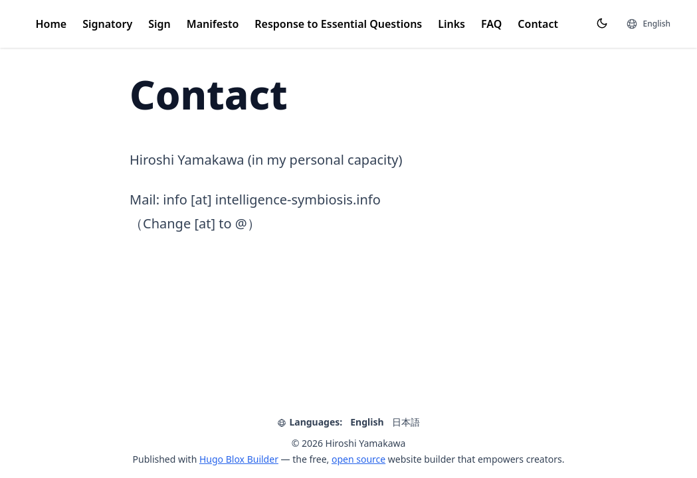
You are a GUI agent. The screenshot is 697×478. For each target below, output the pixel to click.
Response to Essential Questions (338, 24)
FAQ (491, 24)
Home (51, 24)
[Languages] (648, 24)
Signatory (107, 24)
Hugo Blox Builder (238, 459)
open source (358, 459)
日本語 (406, 422)
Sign (159, 24)
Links (451, 24)
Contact (538, 24)
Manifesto (213, 24)
